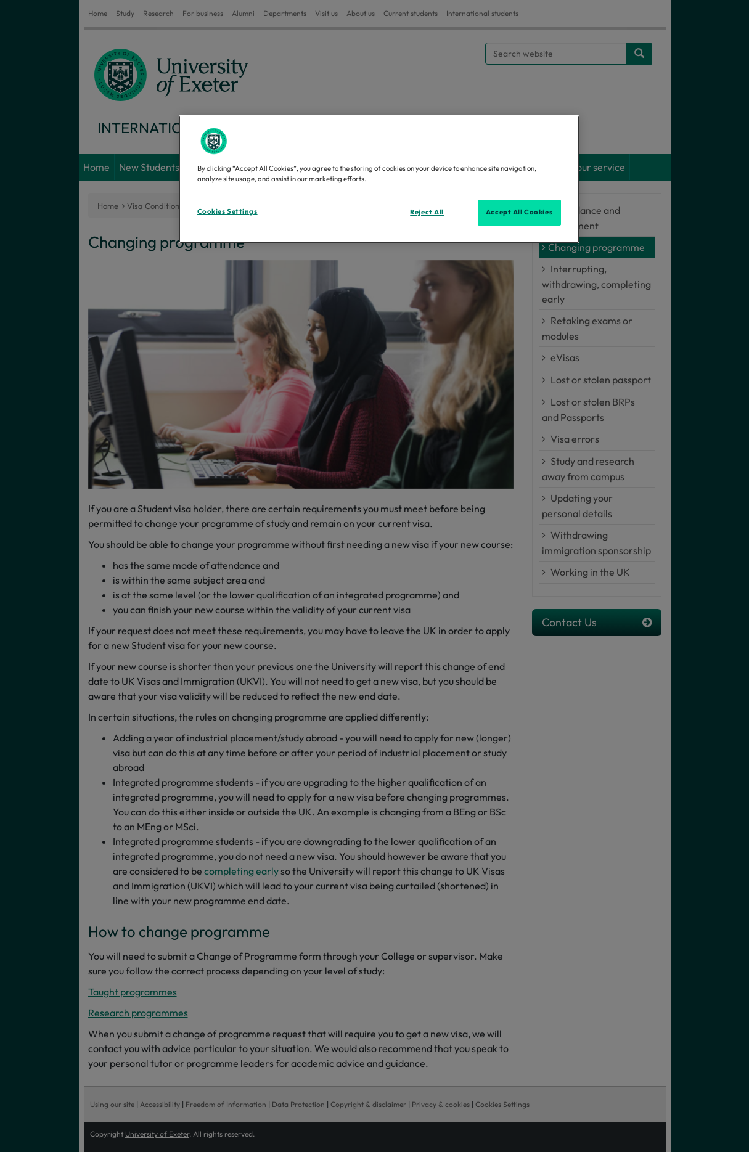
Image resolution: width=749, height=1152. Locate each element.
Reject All (427, 212)
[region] (379, 179)
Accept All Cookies (519, 212)
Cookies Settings (227, 211)
